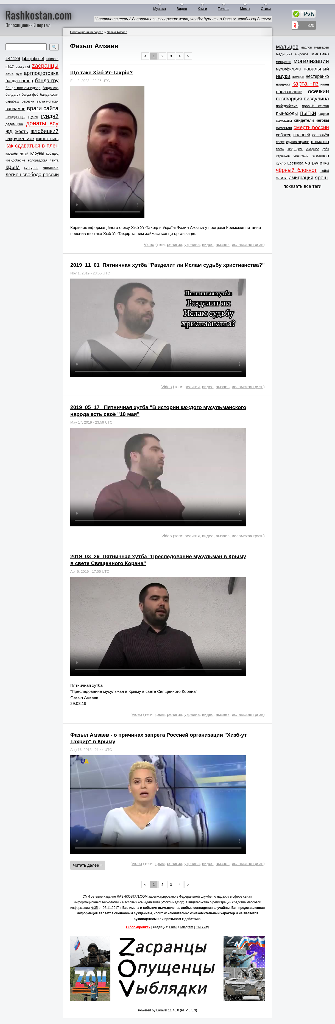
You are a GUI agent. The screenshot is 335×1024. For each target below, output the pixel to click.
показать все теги (302, 186)
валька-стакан (47, 101)
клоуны (37, 153)
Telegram (186, 927)
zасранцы (45, 66)
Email (173, 927)
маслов (306, 47)
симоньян (284, 128)
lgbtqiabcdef (33, 58)
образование (289, 91)
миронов (301, 54)
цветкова (295, 163)
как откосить (47, 139)
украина (192, 244)
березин (28, 101)
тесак (280, 149)
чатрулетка (317, 163)
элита (281, 177)
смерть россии (311, 127)
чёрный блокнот (296, 170)
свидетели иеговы (311, 120)
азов (9, 73)
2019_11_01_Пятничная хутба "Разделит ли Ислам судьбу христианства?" (167, 265)
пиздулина (316, 98)
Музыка (159, 9)
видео (208, 244)
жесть (21, 131)
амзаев (223, 244)
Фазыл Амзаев (117, 32)
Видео (182, 9)
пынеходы (287, 113)
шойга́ (324, 171)
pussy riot (23, 67)
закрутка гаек (19, 138)
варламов (15, 108)
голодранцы (15, 117)
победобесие (287, 106)
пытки (308, 113)
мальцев (287, 46)
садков (324, 114)
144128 (12, 58)
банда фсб (30, 95)
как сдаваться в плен (31, 146)
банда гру (46, 80)
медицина (284, 54)
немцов (298, 77)
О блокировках (138, 927)
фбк (325, 149)
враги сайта (42, 108)
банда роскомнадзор (22, 88)
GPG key (202, 927)
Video (149, 244)
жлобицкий (44, 131)
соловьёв (320, 135)
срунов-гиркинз (297, 142)
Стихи (266, 9)
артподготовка (41, 73)
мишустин (283, 62)
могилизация (311, 61)
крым (12, 167)
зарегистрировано (162, 896)
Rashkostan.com (38, 14)
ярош (321, 177)
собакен (283, 134)
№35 (94, 908)
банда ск (12, 94)
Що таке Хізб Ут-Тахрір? (101, 72)
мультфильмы (288, 69)
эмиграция (301, 177)
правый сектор (315, 106)
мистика (320, 53)
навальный (316, 69)
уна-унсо (312, 149)
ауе (19, 73)
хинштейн (301, 156)
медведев (321, 47)
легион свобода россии (32, 174)
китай (24, 153)
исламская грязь (247, 244)
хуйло (281, 163)
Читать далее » (87, 865)
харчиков (283, 156)
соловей (301, 134)
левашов (50, 167)
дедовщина (14, 124)
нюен (324, 84)
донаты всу (42, 123)
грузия (33, 117)
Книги (202, 9)
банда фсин (49, 95)
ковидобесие (15, 160)
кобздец (52, 153)
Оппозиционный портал (86, 32)
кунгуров (31, 168)
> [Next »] (188, 56)
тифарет (295, 149)
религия (174, 244)
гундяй (49, 116)
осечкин (318, 91)
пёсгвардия (289, 98)
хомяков (320, 156)
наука (283, 76)
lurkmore (52, 59)
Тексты (223, 9)
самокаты (284, 120)
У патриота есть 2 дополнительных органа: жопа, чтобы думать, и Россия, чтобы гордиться (183, 19)
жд (9, 131)
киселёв (11, 153)
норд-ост (283, 84)
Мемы (245, 9)
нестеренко (317, 76)
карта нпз (305, 83)
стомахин (320, 141)
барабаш (12, 101)
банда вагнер (19, 80)
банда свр (50, 88)
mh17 (9, 67)
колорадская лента (43, 160)
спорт (280, 142)
